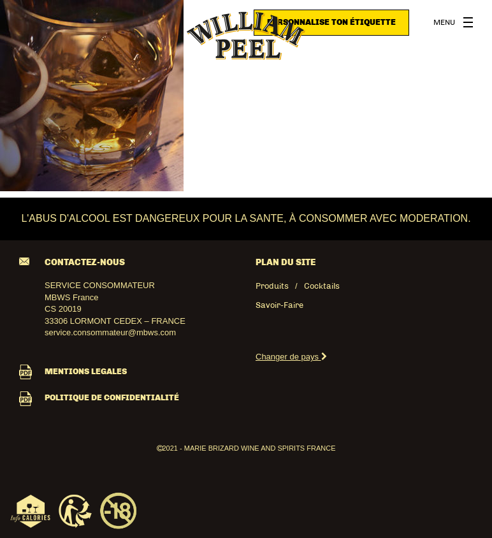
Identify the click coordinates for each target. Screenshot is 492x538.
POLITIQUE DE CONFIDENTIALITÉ (99, 397)
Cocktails (322, 286)
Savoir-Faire (279, 305)
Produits (272, 286)
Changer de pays (291, 356)
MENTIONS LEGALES (73, 371)
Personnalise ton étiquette (331, 22)
